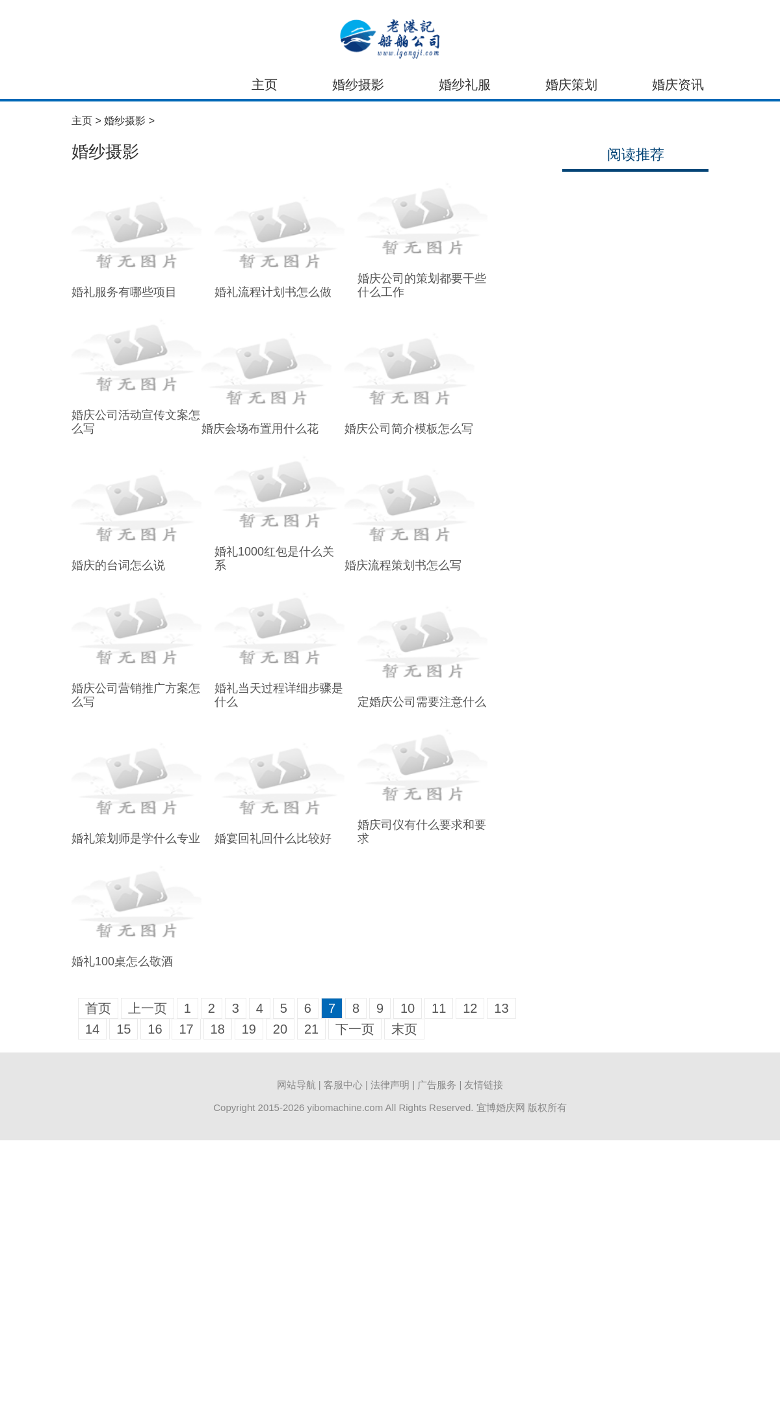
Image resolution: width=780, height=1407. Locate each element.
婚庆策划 (571, 84)
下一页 (354, 1029)
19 (249, 1029)
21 (311, 1029)
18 (218, 1029)
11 (439, 1008)
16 (155, 1029)
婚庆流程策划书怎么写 (403, 565)
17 (186, 1029)
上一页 (147, 1008)
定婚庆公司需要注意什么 (422, 701)
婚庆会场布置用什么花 (260, 428)
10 (407, 1008)
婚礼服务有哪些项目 (124, 292)
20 (280, 1029)
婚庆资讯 (678, 84)
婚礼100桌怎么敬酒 (122, 961)
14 (92, 1029)
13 (501, 1008)
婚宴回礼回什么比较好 (273, 838)
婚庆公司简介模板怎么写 (408, 428)
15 (123, 1029)
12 (470, 1008)
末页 (404, 1029)
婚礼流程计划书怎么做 (273, 292)
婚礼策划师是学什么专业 (136, 838)
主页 (265, 84)
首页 (98, 1008)
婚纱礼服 (465, 84)
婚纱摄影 (358, 84)
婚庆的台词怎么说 (118, 565)
